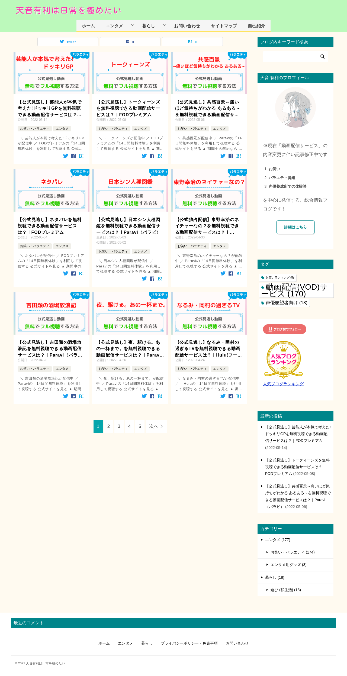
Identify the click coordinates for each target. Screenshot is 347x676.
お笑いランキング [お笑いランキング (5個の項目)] (280, 277)
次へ (153, 426)
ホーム (88, 25)
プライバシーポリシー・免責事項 (189, 643)
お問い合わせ (187, 25)
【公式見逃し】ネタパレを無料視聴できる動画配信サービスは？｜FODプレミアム (50, 225)
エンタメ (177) (277, 540)
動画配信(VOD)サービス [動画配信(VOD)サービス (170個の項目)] (294, 290)
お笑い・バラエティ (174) (293, 552)
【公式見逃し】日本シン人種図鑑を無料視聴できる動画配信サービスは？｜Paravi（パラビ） (128, 225)
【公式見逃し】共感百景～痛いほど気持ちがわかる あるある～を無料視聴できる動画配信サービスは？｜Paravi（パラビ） (207, 108)
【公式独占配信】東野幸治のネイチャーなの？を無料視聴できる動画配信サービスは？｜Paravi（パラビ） (207, 226)
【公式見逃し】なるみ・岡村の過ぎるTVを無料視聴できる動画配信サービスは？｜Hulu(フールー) (208, 348)
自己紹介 (256, 25)
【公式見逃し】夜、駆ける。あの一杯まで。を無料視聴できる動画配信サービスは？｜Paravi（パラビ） (128, 348)
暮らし (148, 25)
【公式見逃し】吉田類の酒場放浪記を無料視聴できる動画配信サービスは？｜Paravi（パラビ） (50, 348)
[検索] (295, 56)
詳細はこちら (295, 227)
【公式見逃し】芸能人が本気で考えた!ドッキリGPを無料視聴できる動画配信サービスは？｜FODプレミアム (50, 108)
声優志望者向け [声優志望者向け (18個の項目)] (286, 302)
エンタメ (114, 25)
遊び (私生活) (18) (286, 590)
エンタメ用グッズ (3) (289, 564)
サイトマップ (224, 25)
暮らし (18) (274, 577)
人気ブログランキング (283, 384)
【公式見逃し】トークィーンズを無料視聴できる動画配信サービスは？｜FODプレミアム (128, 107)
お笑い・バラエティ (34, 129)
